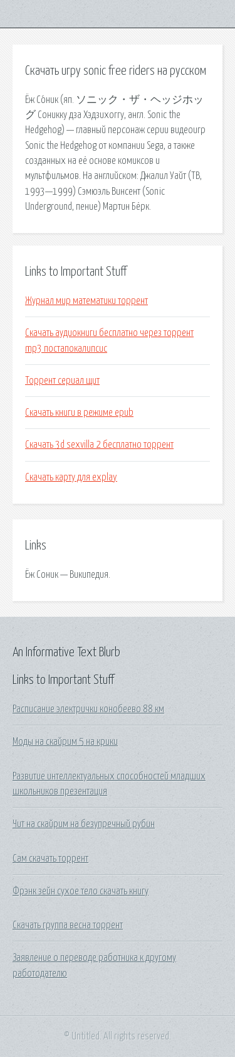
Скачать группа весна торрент (68, 925)
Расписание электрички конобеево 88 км (88, 709)
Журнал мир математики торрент (86, 301)
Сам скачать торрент (50, 859)
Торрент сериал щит (62, 381)
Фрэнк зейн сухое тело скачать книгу (81, 891)
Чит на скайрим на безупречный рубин (84, 824)
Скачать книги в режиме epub (79, 413)
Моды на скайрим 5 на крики (65, 742)
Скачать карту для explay (71, 477)
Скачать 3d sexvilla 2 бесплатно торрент (99, 445)
